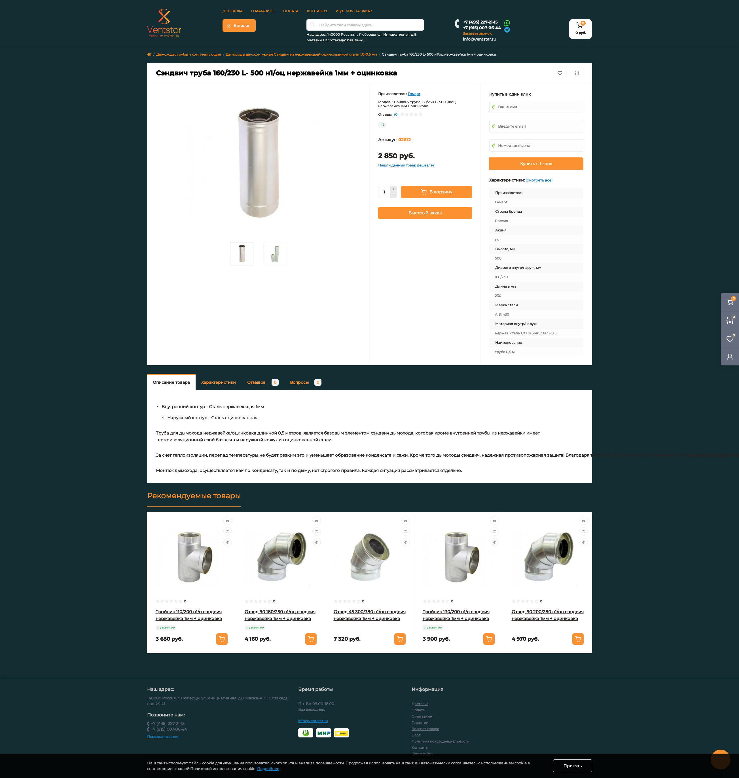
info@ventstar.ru (479, 39)
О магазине (263, 11)
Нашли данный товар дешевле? (406, 165)
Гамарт (414, 94)
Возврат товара (425, 729)
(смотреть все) (539, 180)
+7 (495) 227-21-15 (480, 22)
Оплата (290, 11)
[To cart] (222, 639)
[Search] (312, 25)
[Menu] (239, 25)
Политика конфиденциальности (440, 741)
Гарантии (420, 722)
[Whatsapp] (507, 22)
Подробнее (268, 768)
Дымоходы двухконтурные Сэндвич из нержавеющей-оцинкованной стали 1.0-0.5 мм (301, 54)
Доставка (233, 11)
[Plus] (394, 189)
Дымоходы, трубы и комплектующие (188, 54)
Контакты (317, 11)
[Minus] (394, 195)
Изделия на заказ (354, 11)
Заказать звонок (477, 33)
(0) (396, 115)
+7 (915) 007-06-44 (482, 27)
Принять (573, 765)
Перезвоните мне (162, 736)
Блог (416, 735)
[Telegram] (507, 29)
